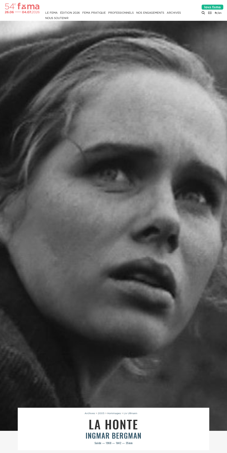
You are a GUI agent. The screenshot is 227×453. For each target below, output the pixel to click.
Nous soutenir (56, 18)
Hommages (114, 413)
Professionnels (121, 12)
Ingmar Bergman (113, 435)
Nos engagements (150, 12)
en (220, 13)
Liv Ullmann (130, 413)
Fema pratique (94, 12)
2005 (101, 413)
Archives (174, 12)
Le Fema (51, 12)
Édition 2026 (70, 12)
